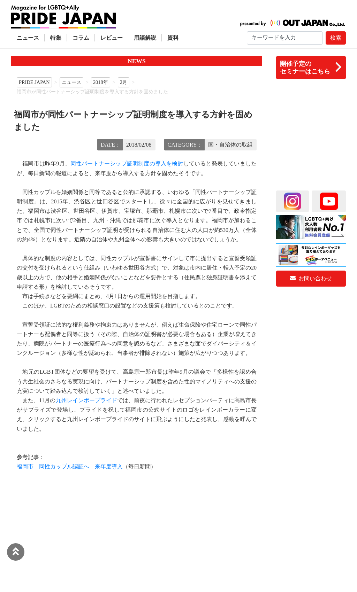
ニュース (28, 38)
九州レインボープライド (86, 400)
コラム (81, 38)
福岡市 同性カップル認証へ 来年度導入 (70, 466)
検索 (335, 38)
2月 (123, 82)
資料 (172, 38)
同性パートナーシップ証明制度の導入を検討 (126, 163)
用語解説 (145, 38)
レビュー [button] (111, 38)
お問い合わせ (311, 278)
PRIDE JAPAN (34, 82)
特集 (55, 38)
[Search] (285, 38)
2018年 (100, 82)
